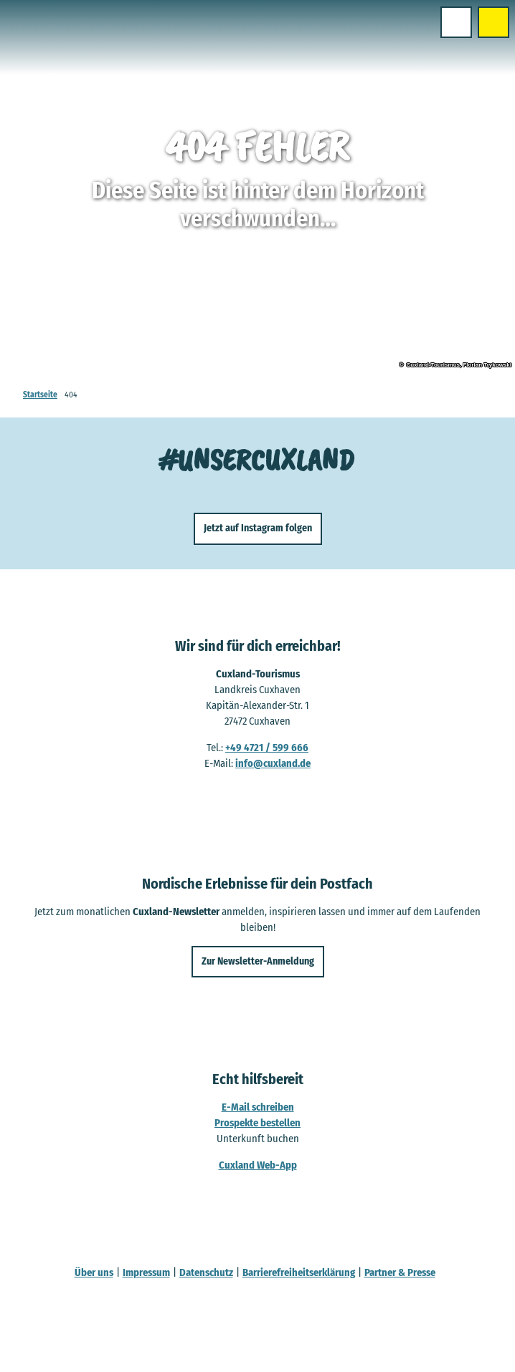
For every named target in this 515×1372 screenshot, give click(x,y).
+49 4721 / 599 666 (266, 747)
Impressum (146, 1272)
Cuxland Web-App (258, 1165)
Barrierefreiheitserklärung (298, 1272)
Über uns (94, 1272)
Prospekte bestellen (257, 1122)
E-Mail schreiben (258, 1107)
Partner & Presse (399, 1272)
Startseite (40, 395)
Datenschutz (206, 1272)
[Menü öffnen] (456, 22)
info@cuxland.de (273, 763)
